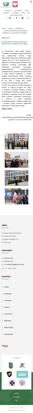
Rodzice (7, 307)
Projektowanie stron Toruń (16, 410)
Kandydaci (8, 294)
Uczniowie (7, 300)
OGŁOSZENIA (8, 334)
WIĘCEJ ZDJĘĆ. (7, 109)
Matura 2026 (8, 327)
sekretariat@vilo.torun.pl (15, 264)
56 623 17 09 (9, 258)
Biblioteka (7, 321)
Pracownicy (8, 314)
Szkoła (6, 287)
